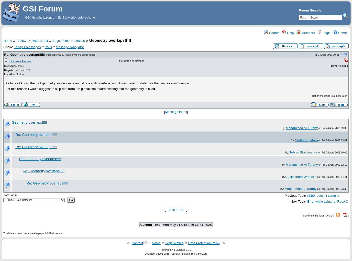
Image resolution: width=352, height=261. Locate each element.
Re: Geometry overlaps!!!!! (24, 54)
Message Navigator (70, 47)
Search (271, 33)
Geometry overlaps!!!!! (29, 122)
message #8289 (86, 55)
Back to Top (175, 210)
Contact (137, 243)
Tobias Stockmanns (303, 152)
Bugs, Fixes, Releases (69, 41)
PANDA (21, 41)
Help (288, 33)
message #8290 (55, 55)
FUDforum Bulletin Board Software (188, 253)
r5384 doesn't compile (323, 195)
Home (340, 33)
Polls (48, 47)
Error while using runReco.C (327, 201)
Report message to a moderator (329, 96)
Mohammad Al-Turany (302, 128)
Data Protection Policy (204, 243)
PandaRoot (40, 41)
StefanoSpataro (21, 61)
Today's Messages (27, 47)
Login (324, 33)
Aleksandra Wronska (301, 177)
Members (306, 33)
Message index (176, 112)
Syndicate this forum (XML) (318, 215)
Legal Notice (174, 243)
